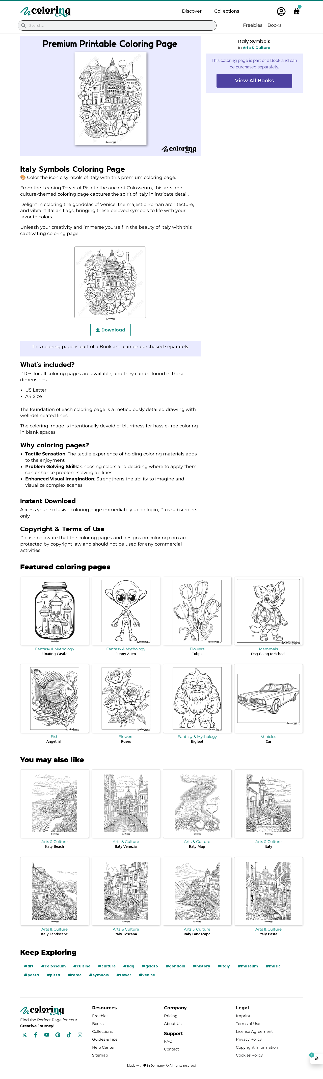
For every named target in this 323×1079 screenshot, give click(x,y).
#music (274, 966)
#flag (129, 966)
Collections (226, 11)
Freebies (252, 25)
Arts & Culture (257, 47)
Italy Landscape (54, 934)
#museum (249, 966)
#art (29, 966)
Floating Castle (54, 654)
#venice (147, 975)
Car (268, 741)
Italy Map (197, 846)
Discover (192, 11)
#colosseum (53, 966)
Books (274, 25)
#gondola (176, 966)
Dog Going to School (268, 654)
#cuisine (82, 966)
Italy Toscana (126, 934)
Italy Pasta (268, 934)
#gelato (151, 966)
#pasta (31, 975)
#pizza (53, 975)
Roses (126, 741)
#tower (124, 975)
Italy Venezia (126, 846)
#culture (107, 966)
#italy (225, 966)
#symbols (99, 975)
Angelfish (54, 741)
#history (202, 966)
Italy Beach (54, 846)
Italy (268, 846)
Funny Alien (126, 654)
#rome (75, 975)
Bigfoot (197, 741)
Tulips (197, 654)
